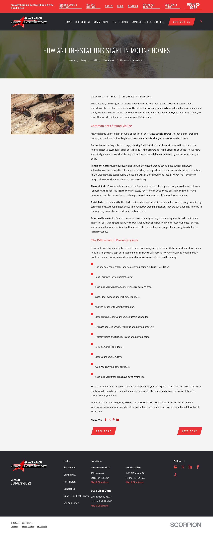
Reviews (133, 6)
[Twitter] (183, 467)
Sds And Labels (71, 503)
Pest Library (70, 481)
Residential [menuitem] (82, 21)
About (109, 6)
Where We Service (149, 5)
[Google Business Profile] (175, 467)
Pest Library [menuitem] (120, 21)
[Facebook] (198, 467)
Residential (69, 467)
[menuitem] (14, 527)
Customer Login (171, 5)
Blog (120, 6)
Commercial (70, 474)
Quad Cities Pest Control (76, 496)
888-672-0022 (193, 5)
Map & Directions (99, 482)
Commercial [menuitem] (101, 21)
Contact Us (69, 488)
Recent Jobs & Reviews (68, 5)
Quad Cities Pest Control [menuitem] (148, 21)
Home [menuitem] (69, 21)
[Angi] (183, 474)
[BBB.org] (175, 474)
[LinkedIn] (190, 467)
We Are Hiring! (91, 5)
